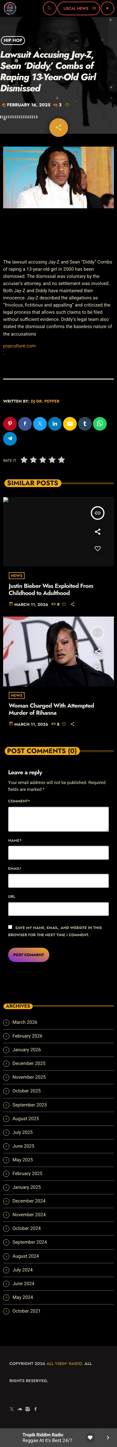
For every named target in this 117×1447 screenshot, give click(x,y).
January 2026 (26, 1050)
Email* (15, 868)
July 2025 (22, 1132)
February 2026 (27, 1036)
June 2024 (23, 1283)
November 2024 (29, 1214)
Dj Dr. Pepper (45, 401)
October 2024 (26, 1228)
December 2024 (29, 1201)
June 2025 (23, 1146)
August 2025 (25, 1118)
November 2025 (29, 1077)
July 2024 (22, 1270)
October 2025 (26, 1091)
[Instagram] (27, 1409)
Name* (15, 840)
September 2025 (29, 1105)
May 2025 (22, 1160)
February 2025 (27, 1173)
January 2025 (26, 1187)
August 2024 (25, 1256)
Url (11, 896)
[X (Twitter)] (11, 1409)
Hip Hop (13, 40)
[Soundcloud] (19, 1409)
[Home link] (10, 8)
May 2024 (22, 1297)
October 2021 (26, 1311)
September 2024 (29, 1242)
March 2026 (24, 1022)
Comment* (19, 801)
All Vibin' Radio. (64, 1364)
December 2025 (29, 1063)
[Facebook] (35, 1409)
